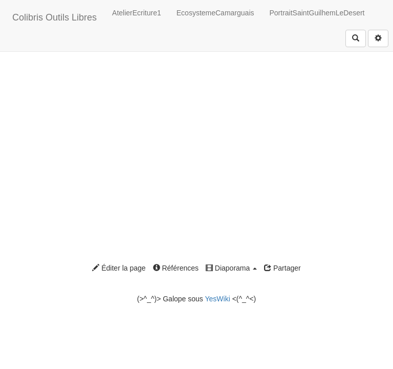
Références (176, 268)
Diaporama (231, 268)
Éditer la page (118, 268)
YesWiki (217, 299)
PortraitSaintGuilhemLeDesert (317, 13)
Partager (282, 268)
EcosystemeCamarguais (215, 13)
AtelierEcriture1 (136, 13)
